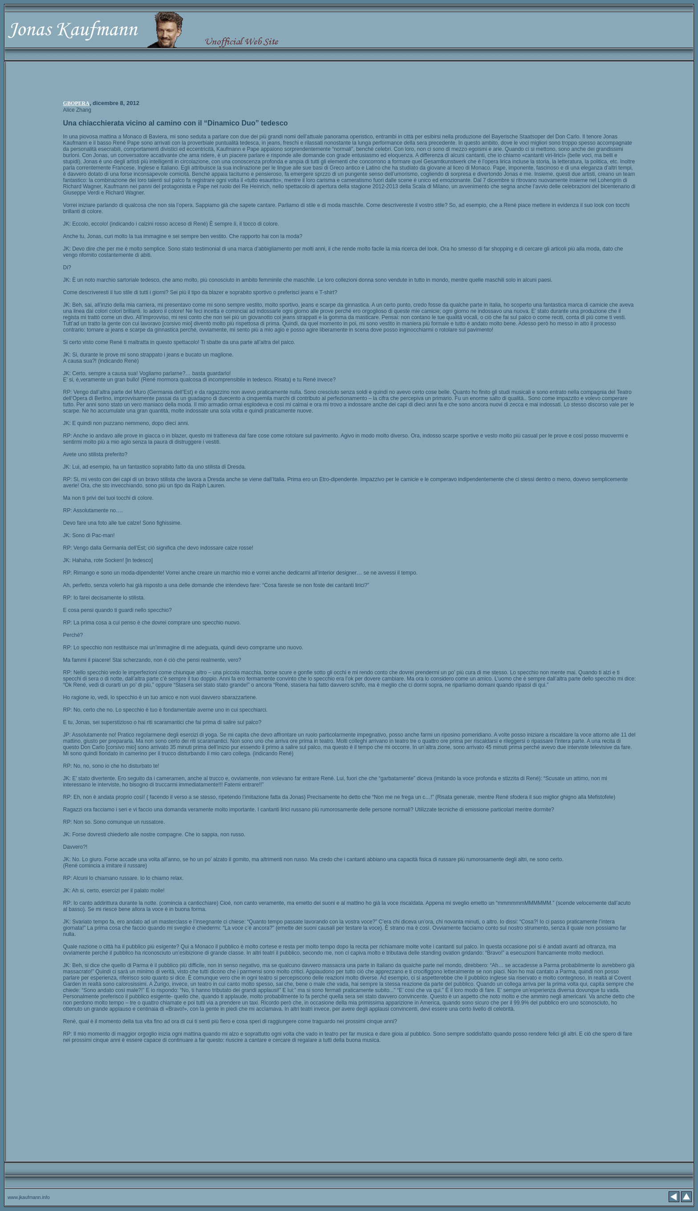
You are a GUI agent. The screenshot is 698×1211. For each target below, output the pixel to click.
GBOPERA (76, 103)
